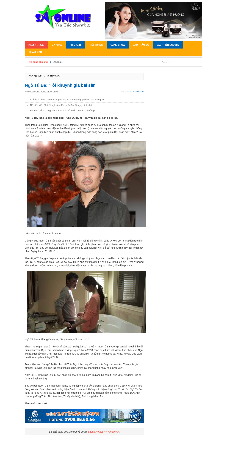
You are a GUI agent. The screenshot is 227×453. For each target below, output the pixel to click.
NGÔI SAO (36, 45)
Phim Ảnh (75, 45)
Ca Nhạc (57, 45)
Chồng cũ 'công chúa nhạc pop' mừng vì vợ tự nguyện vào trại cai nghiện (67, 99)
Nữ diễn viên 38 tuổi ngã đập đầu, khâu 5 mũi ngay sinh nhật (61, 105)
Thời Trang (95, 45)
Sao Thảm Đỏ (141, 45)
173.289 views (137, 91)
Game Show (117, 45)
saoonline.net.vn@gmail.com (104, 431)
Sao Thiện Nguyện (168, 45)
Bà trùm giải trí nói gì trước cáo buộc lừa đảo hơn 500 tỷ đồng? (62, 110)
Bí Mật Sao (35, 52)
